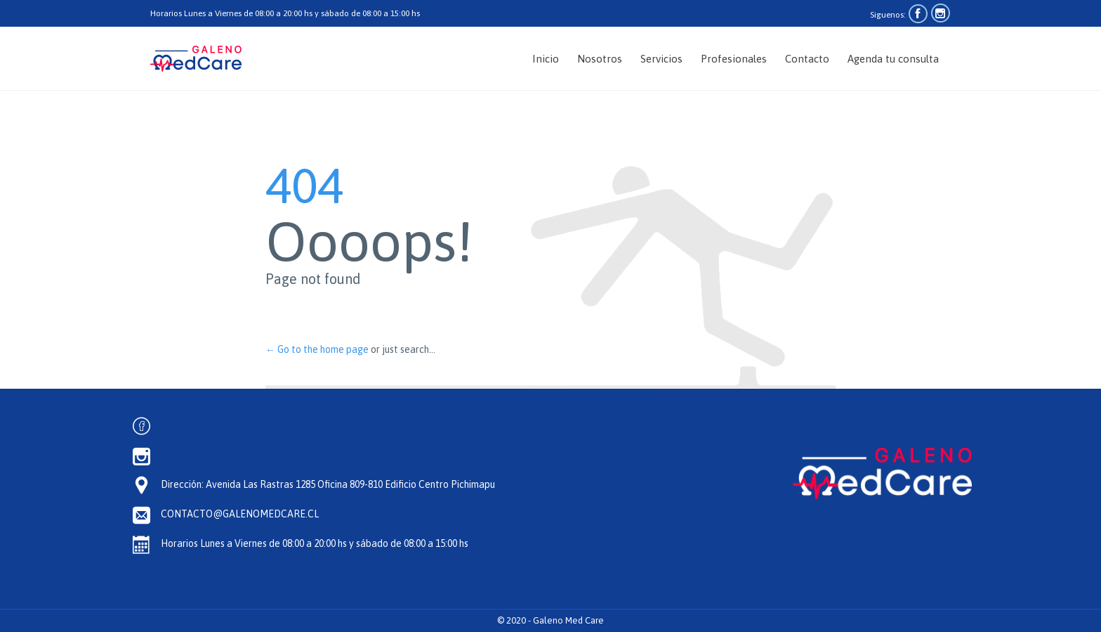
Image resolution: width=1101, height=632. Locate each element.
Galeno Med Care (568, 620)
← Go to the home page (317, 349)
